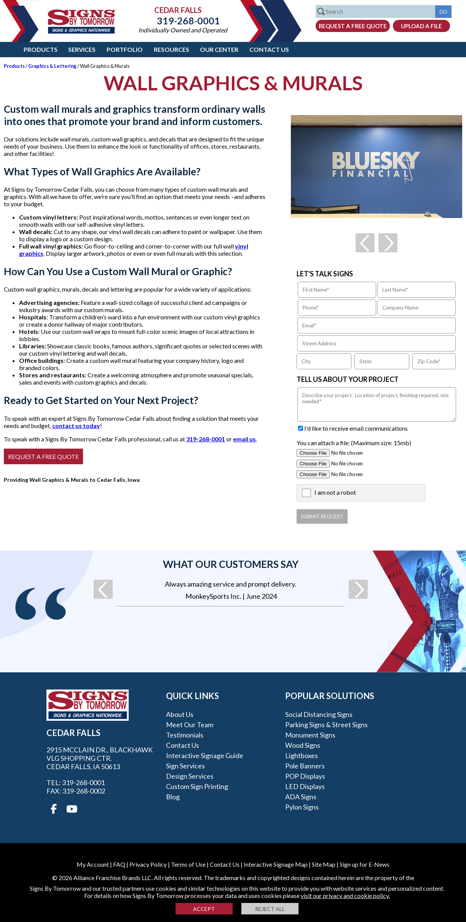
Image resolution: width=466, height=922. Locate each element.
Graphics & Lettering (52, 66)
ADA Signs (300, 796)
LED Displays (305, 786)
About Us (179, 714)
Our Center (219, 49)
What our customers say (230, 564)
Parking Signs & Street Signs (326, 724)
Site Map (323, 864)
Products (40, 49)
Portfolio (125, 49)
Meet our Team (189, 724)
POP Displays (305, 776)
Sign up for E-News (364, 864)
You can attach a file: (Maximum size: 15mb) (354, 442)
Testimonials (184, 735)
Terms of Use (188, 864)
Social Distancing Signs (319, 714)
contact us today (76, 425)
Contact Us (269, 49)
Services (82, 49)
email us (244, 439)
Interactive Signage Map (276, 864)
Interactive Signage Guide (204, 755)
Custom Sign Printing (197, 786)
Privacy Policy (148, 864)
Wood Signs (302, 745)
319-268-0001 (182, 20)
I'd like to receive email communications (356, 428)
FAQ (119, 864)
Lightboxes (301, 755)
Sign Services (185, 766)
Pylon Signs (302, 807)
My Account (93, 864)
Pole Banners (305, 766)
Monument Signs (310, 735)
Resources (171, 49)
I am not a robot (335, 492)
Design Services (190, 776)
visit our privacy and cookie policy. (345, 895)
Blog (173, 796)
